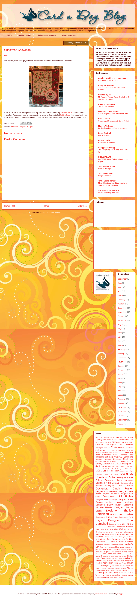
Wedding (116, 575)
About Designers (69, 35)
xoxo (111, 578)
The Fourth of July (118, 565)
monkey (106, 544)
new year (99, 549)
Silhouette (122, 556)
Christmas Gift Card (104, 457)
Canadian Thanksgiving (106, 444)
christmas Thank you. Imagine (105, 461)
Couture (113, 464)
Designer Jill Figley (111, 471)
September (122, 279)
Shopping (104, 556)
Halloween (128, 532)
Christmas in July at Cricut (108, 80)
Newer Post (9, 206)
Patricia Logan (65, 115)
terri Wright (122, 563)
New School (129, 547)
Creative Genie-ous (106, 104)
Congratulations (126, 461)
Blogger (120, 594)
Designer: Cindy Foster (114, 488)
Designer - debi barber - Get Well (120, 466)
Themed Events (115, 570)
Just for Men (127, 539)
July (119, 329)
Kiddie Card (100, 542)
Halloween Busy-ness (106, 142)
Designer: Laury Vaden (108, 505)
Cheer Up (106, 448)
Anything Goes (101, 440)
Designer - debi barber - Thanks (106, 469)
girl (132, 529)
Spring (127, 558)
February (121, 300)
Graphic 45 (118, 532)
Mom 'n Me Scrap (105, 126)
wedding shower (127, 575)
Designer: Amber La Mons (107, 474)
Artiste (109, 439)
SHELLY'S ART (104, 157)
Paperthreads (104, 140)
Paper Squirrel (104, 133)
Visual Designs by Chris (108, 190)
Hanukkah (100, 534)
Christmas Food (126, 455)
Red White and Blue (112, 554)
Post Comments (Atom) (51, 213)
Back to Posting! (104, 169)
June (120, 283)
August (120, 324)
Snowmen (110, 558)
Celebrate (129, 444)
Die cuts (125, 524)
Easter (111, 526)
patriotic (123, 549)
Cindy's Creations (106, 85)
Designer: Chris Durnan (119, 485)
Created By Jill (66, 113)
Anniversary (128, 437)
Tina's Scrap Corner (106, 181)
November (122, 312)
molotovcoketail (101, 594)
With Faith (105, 578)
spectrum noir (119, 558)
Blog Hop (124, 442)
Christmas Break (110, 455)
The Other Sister (105, 174)
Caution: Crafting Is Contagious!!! (113, 78)
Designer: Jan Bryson (110, 494)
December (122, 308)
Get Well (118, 529)
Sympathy (129, 560)
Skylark (98, 558)
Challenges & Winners (46, 35)
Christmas (14, 127)
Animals (119, 437)
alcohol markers (109, 437)
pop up (102, 551)
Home (9, 35)
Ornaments (116, 549)
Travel (115, 573)
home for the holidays (115, 537)
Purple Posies (103, 135)
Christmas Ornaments (123, 457)
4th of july (99, 437)
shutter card (113, 556)
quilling (124, 551)
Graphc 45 (109, 532)
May (119, 287)
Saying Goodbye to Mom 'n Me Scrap (112, 128)
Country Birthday (103, 464)
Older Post (82, 206)
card (120, 444)
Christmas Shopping (103, 459)
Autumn (115, 439)
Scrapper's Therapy (106, 148)
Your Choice (118, 578)
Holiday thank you (117, 535)
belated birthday (105, 442)
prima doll (110, 552)
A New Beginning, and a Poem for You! (113, 114)
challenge (99, 448)
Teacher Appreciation (104, 563)
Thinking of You (104, 572)
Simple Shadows (104, 176)
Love (107, 542)
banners (127, 440)
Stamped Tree (112, 560)
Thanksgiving (105, 565)
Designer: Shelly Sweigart (121, 514)
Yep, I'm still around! (106, 106)
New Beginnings (109, 547)
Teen (116, 563)
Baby (121, 439)
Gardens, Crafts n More (108, 111)
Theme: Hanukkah (107, 568)
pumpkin (118, 551)
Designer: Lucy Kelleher (119, 480)
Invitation (130, 537)
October (121, 316)
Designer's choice (115, 524)
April (119, 291)
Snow (103, 558)
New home (119, 547)
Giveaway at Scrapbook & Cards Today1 (113, 121)
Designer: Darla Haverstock (107, 491)
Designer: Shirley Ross (107, 517)
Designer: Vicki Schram (107, 483)
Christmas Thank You (123, 459)
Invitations (100, 539)
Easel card (103, 527)
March (120, 295)
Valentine (100, 575)
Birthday (116, 442)
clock (118, 461)
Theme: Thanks (120, 568)
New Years (106, 549)
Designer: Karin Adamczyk (106, 500)
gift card (127, 529)
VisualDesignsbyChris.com (108, 192)
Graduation (100, 532)
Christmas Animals (117, 450)
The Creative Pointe (106, 166)
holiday (107, 534)
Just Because (113, 539)
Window (98, 578)
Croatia (119, 464)
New (101, 547)
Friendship (109, 529)
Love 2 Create (104, 119)
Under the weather (126, 573)
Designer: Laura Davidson (119, 502)
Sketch (130, 556)
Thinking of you (127, 570)
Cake (131, 442)
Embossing (120, 527)
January (121, 304)
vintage (108, 575)
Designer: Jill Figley (26, 127)
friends (102, 529)
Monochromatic (117, 544)
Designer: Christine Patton (114, 475)
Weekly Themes (24, 35)
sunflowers (120, 560)
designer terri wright (126, 471)
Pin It (6, 55)
